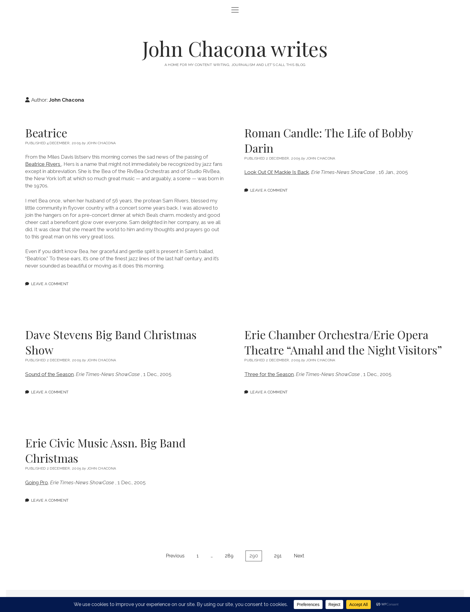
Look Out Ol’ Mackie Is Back (276, 172)
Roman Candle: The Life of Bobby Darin (328, 140)
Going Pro (36, 482)
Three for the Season (269, 374)
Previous (175, 556)
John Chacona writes (235, 48)
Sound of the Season (49, 374)
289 (229, 556)
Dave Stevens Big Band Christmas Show (111, 342)
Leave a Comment (50, 284)
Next (299, 556)
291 (278, 556)
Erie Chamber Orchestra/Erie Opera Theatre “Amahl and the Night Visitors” (343, 342)
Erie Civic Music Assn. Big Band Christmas (105, 450)
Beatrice (46, 132)
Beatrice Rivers (43, 164)
